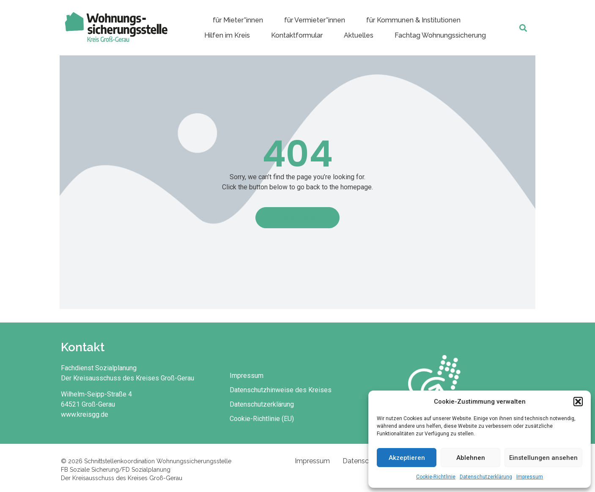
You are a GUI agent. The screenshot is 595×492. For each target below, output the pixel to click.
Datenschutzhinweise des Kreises (281, 390)
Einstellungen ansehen (543, 458)
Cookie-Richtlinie (435, 477)
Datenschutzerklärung (486, 477)
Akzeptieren (407, 458)
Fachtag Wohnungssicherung (440, 35)
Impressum (529, 477)
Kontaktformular (297, 35)
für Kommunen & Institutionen (413, 20)
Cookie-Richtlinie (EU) (262, 419)
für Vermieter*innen (314, 20)
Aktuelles (358, 35)
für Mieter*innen (238, 20)
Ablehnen (470, 458)
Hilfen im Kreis (227, 35)
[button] (578, 401)
